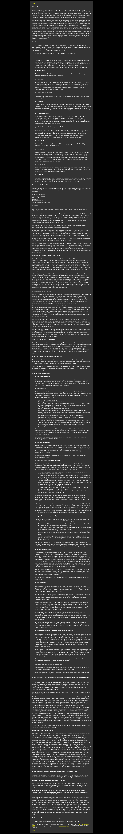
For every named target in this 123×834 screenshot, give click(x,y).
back (33, 3)
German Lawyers (64, 826)
